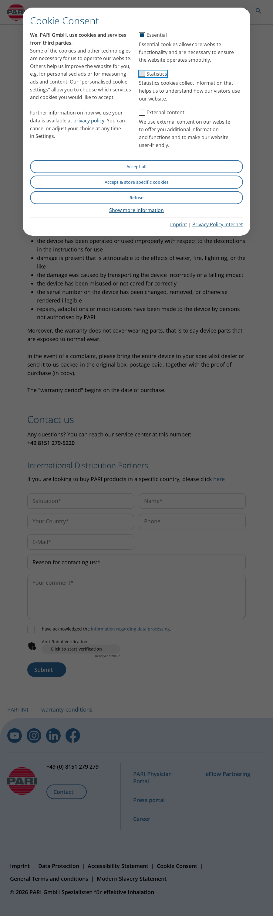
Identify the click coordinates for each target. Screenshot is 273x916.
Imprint (178, 224)
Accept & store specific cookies (137, 182)
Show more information (136, 210)
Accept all (136, 166)
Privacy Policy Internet (217, 224)
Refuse (136, 197)
